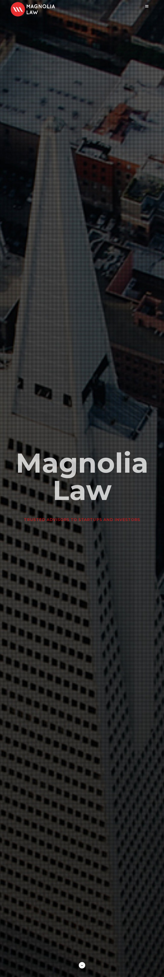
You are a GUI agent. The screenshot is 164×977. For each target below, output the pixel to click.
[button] (147, 6)
